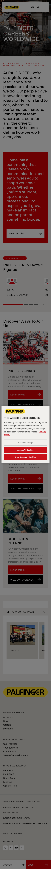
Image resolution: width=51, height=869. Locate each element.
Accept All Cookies (25, 450)
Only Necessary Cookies (25, 457)
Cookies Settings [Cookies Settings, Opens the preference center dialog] (25, 442)
